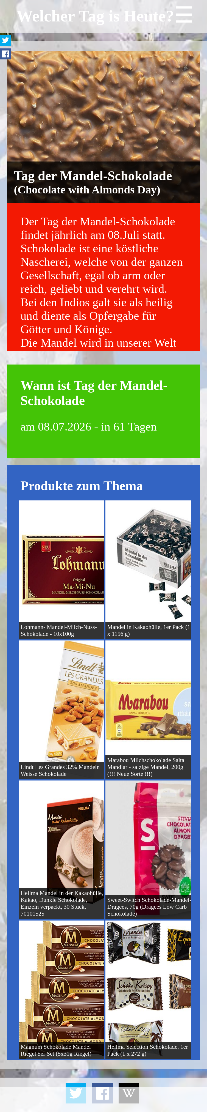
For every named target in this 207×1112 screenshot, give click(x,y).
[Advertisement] (103, 1099)
